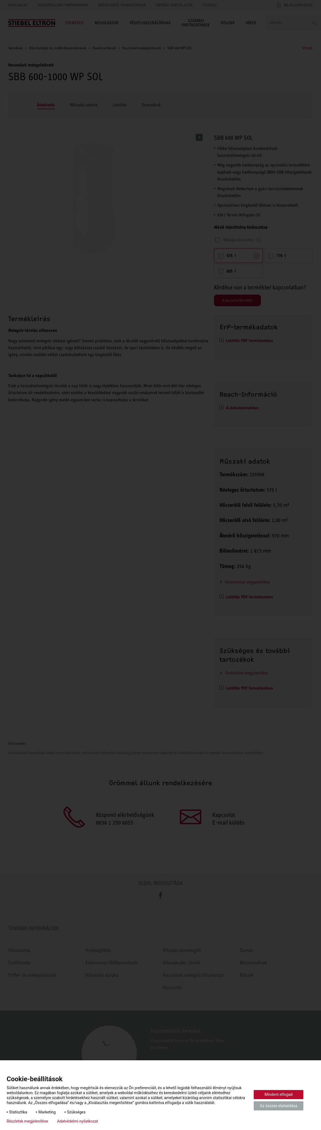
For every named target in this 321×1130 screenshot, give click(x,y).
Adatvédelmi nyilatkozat (77, 1121)
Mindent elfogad (278, 1094)
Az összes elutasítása (278, 1106)
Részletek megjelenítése (27, 1121)
